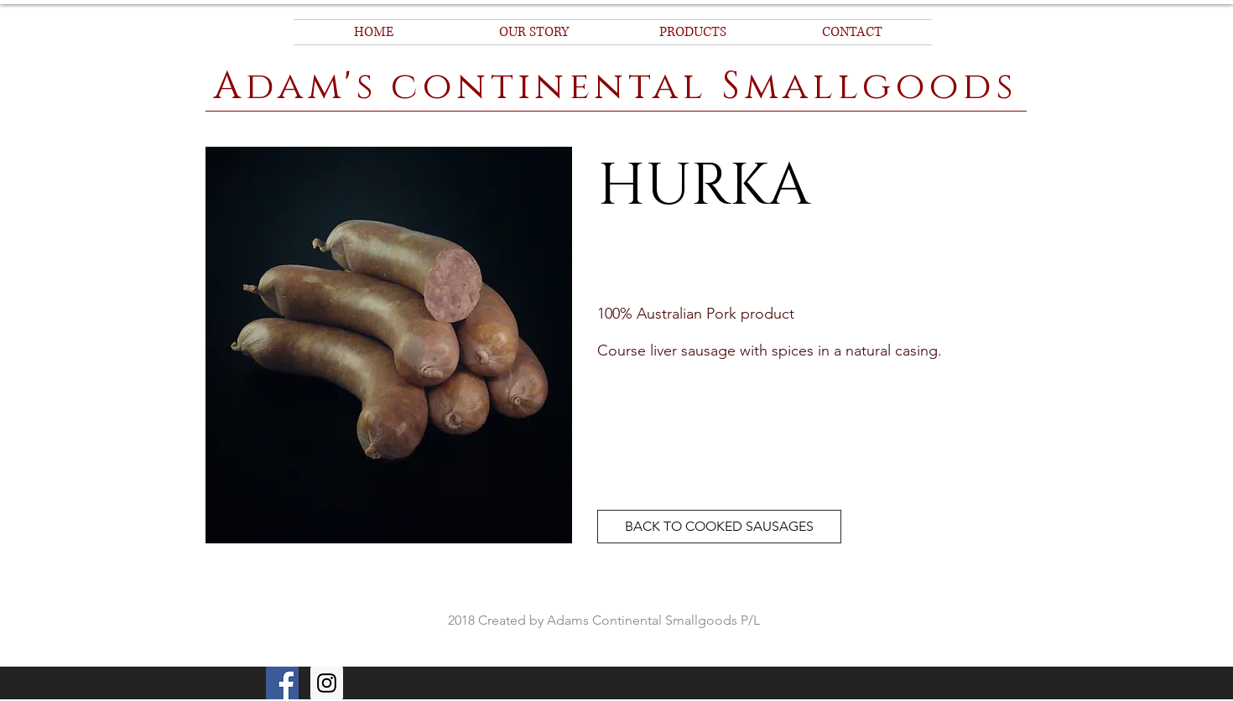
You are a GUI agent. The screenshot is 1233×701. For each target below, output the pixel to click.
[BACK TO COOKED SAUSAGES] (719, 526)
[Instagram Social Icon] (326, 683)
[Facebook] (282, 683)
